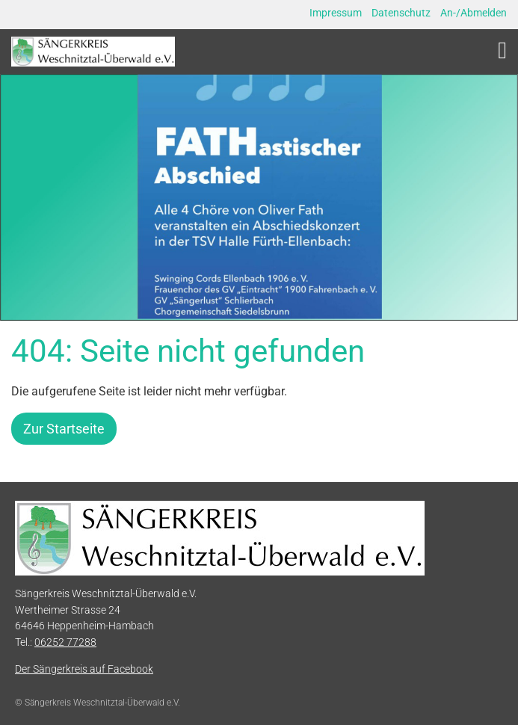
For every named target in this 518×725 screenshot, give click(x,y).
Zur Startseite (64, 428)
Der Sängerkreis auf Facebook (84, 669)
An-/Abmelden (473, 13)
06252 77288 (65, 642)
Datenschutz (401, 13)
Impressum (335, 13)
